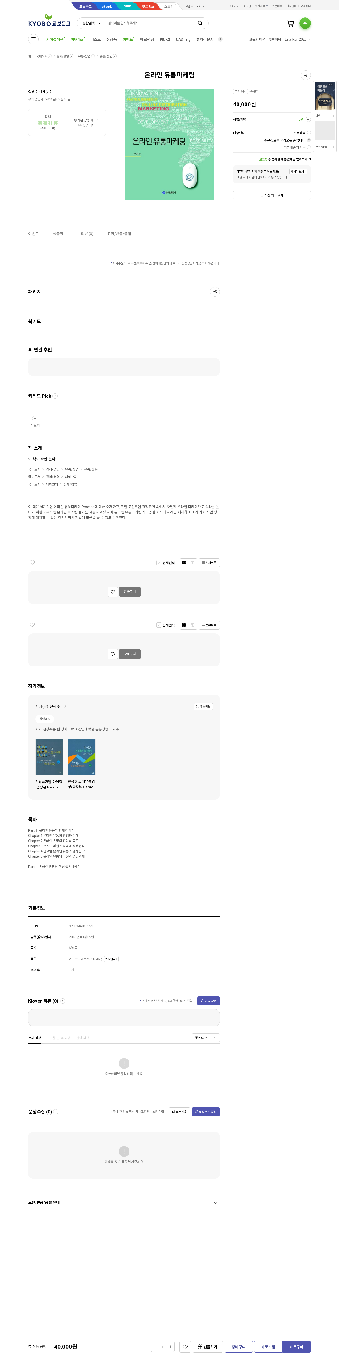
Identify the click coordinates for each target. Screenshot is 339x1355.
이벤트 (319, 115)
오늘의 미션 (257, 40)
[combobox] (90, 23)
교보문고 (85, 6)
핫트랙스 (148, 6)
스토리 (169, 6)
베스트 (95, 39)
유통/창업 (84, 56)
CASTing (183, 39)
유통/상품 (106, 56)
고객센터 (305, 6)
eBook (107, 6)
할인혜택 (275, 40)
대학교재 (71, 477)
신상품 (111, 39)
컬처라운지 (205, 39)
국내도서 (41, 56)
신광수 (33, 91)
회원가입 (234, 6)
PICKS (165, 39)
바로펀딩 (147, 39)
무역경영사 (35, 99)
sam (127, 6)
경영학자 (44, 719)
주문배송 (277, 6)
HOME (30, 56)
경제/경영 (62, 56)
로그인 (247, 6)
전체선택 (169, 563)
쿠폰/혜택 (321, 147)
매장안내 (291, 6)
